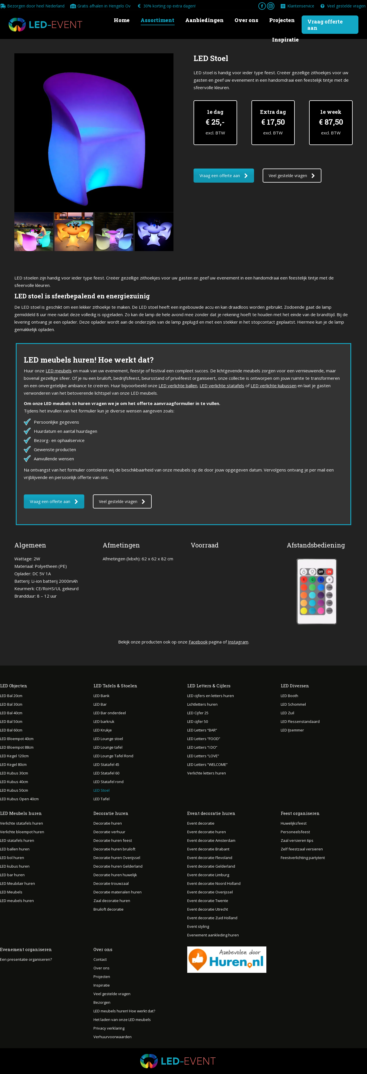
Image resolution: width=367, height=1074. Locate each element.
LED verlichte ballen (178, 385)
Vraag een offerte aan (224, 175)
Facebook (198, 642)
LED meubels (59, 370)
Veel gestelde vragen (343, 6)
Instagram (238, 642)
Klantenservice (297, 6)
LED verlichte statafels (222, 385)
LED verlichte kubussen (273, 385)
